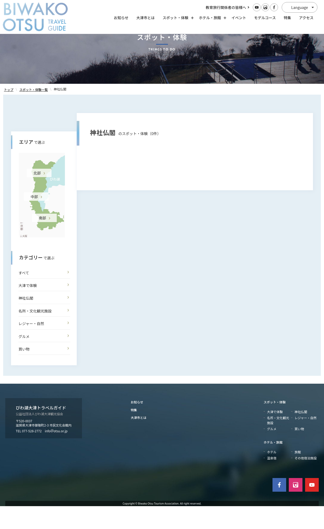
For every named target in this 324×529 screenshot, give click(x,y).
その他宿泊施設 (306, 481)
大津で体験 (27, 308)
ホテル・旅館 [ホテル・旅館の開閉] (211, 17)
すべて (23, 295)
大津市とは (145, 17)
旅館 (298, 474)
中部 (34, 219)
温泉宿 (271, 481)
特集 (287, 17)
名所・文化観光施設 (35, 333)
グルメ (23, 359)
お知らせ (121, 17)
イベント (239, 17)
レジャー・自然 (31, 346)
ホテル (271, 474)
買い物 (23, 372)
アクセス (306, 17)
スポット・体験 (275, 425)
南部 (42, 240)
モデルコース (265, 17)
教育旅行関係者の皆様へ (226, 7)
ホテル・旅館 (273, 465)
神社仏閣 (25, 321)
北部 (37, 195)
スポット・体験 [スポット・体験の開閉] (177, 17)
